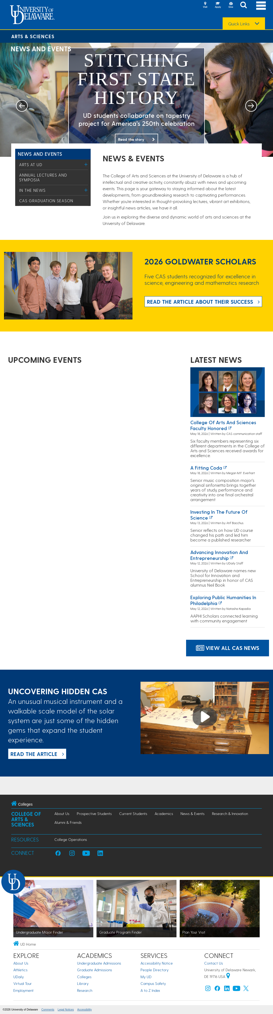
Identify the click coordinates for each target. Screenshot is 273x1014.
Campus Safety (153, 983)
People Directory (154, 970)
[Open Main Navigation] (261, 5)
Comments (47, 1009)
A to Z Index (150, 990)
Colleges (84, 976)
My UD (145, 976)
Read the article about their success (200, 301)
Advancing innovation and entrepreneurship (219, 555)
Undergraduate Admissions (99, 963)
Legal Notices (66, 1009)
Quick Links (239, 23)
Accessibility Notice (156, 963)
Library (83, 983)
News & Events (192, 813)
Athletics (20, 970)
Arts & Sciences (32, 36)
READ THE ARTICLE (33, 754)
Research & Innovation (230, 813)
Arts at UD (30, 164)
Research (84, 990)
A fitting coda (206, 467)
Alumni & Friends (68, 822)
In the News (32, 190)
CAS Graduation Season (46, 200)
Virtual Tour (22, 983)
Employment (23, 990)
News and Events (40, 154)
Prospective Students (94, 813)
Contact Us (213, 963)
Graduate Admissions (94, 970)
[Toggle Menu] (86, 164)
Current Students (133, 813)
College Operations (70, 839)
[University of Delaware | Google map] (228, 976)
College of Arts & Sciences (26, 819)
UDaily (18, 976)
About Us (61, 813)
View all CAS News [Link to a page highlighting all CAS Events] (227, 648)
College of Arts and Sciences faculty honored (223, 425)
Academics (164, 813)
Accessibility (84, 1009)
